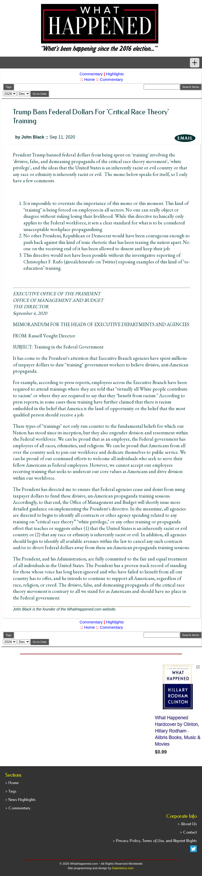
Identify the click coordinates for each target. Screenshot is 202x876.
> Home (12, 782)
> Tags (10, 791)
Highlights (115, 74)
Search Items (190, 86)
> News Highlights (20, 799)
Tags (9, 86)
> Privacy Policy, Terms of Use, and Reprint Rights (155, 840)
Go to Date (40, 93)
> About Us (187, 823)
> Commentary (18, 808)
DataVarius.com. (123, 868)
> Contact (188, 832)
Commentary (91, 74)
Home (89, 79)
